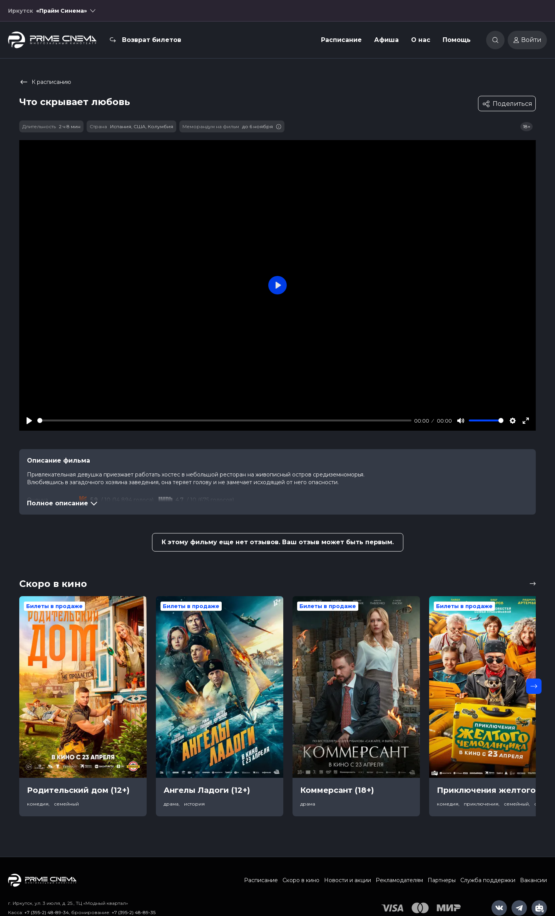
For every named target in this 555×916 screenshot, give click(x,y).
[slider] (224, 420)
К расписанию (45, 82)
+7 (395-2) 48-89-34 (46, 912)
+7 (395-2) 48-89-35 (133, 912)
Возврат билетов (151, 39)
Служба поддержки (487, 880)
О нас (420, 39)
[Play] (29, 421)
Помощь (457, 39)
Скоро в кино (301, 880)
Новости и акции (347, 880)
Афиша (386, 39)
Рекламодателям (399, 880)
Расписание (341, 39)
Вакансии (533, 880)
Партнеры (442, 880)
